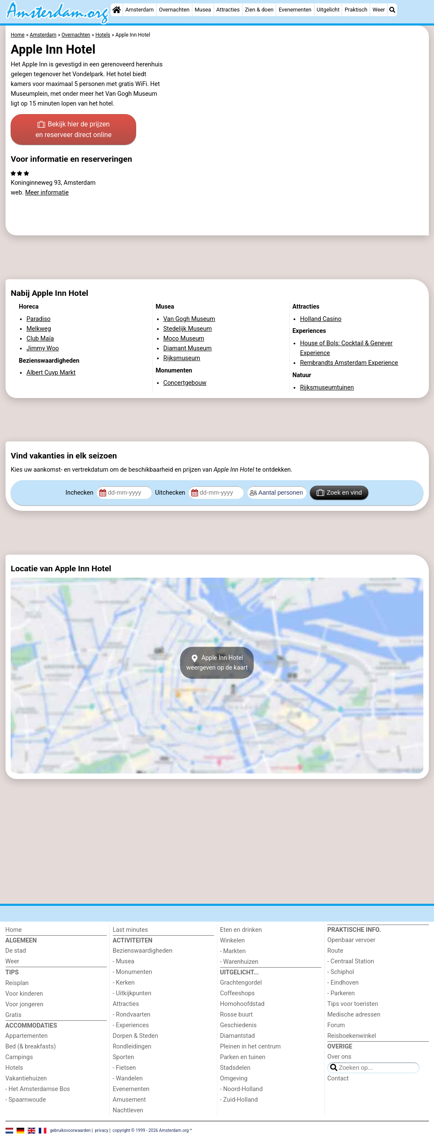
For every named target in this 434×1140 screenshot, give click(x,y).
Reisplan (17, 983)
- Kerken (124, 982)
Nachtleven (128, 1110)
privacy (101, 1130)
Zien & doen (259, 9)
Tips (12, 972)
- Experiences (131, 1025)
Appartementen (27, 1036)
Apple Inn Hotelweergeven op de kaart (217, 662)
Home (14, 930)
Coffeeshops (237, 993)
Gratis (14, 1015)
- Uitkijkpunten (132, 993)
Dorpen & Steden (135, 1036)
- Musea (123, 961)
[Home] (117, 9)
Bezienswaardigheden (142, 950)
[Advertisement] (217, 257)
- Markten (233, 951)
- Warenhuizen (239, 961)
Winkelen (232, 940)
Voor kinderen (24, 993)
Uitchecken (170, 492)
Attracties (228, 9)
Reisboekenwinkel (351, 1036)
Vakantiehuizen (26, 1078)
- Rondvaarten (132, 1014)
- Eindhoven (343, 982)
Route (335, 950)
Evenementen (295, 9)
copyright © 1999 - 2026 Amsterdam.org (150, 1130)
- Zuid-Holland (239, 1099)
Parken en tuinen (243, 1057)
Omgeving (234, 1078)
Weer (379, 9)
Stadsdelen (235, 1067)
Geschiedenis (238, 1025)
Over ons (339, 1056)
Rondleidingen (132, 1046)
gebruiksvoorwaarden (70, 1130)
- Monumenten (132, 972)
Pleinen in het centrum (250, 1046)
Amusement (129, 1099)
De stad (16, 950)
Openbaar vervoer (351, 940)
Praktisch (356, 9)
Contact (337, 1078)
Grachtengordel (241, 982)
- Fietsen (124, 1067)
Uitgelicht (328, 9)
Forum (336, 1025)
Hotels (14, 1067)
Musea (202, 9)
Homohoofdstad (242, 1004)
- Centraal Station (350, 961)
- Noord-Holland (241, 1089)
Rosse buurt (236, 1014)
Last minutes (130, 930)
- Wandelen (128, 1078)
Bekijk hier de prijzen (73, 130)
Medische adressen (353, 1014)
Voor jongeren (24, 1004)
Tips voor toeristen (352, 1004)
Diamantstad (237, 1036)
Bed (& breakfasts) (31, 1046)
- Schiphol (340, 972)
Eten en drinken (241, 930)
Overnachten (174, 9)
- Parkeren (340, 993)
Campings (19, 1057)
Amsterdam (139, 9)
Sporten (123, 1057)
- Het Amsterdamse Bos (38, 1089)
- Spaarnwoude (26, 1099)
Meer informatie (47, 192)
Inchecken (80, 492)
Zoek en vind (339, 492)
